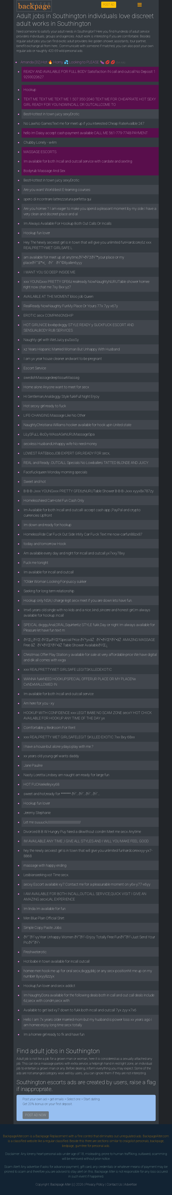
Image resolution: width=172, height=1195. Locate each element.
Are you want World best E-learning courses (57, 189)
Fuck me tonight (36, 562)
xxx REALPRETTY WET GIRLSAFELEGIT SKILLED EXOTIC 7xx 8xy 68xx (79, 737)
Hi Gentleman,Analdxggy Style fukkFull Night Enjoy (61, 396)
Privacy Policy (94, 1184)
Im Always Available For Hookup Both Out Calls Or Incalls (68, 223)
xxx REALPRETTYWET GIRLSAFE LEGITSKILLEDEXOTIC (68, 669)
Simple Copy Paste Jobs (43, 927)
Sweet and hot (35, 481)
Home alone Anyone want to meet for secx (56, 387)
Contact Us (114, 1184)
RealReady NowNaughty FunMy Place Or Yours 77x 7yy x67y (71, 306)
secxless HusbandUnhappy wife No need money (60, 444)
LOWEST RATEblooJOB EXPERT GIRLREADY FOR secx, (67, 453)
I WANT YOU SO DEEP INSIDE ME (49, 272)
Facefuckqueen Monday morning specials (55, 472)
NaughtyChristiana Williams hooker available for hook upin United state (77, 425)
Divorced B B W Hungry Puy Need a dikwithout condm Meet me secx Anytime (82, 831)
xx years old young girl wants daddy (51, 756)
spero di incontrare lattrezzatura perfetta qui (57, 199)
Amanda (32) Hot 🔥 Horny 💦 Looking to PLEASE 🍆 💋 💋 (73, 62)
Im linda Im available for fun (45, 909)
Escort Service (35, 368)
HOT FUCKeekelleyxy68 (41, 784)
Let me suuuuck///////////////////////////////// (52, 822)
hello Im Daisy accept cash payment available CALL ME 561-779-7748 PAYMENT (86, 133)
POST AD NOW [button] (35, 1115)
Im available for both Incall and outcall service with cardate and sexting (78, 161)
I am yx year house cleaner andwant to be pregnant (63, 358)
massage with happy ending (45, 865)
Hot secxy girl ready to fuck (45, 406)
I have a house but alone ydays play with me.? (58, 746)
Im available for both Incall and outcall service (59, 694)
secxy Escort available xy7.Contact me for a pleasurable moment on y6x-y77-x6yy (87, 884)
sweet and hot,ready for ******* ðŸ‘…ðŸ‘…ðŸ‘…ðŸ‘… (62, 794)
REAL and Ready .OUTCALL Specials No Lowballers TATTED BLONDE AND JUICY (86, 462)
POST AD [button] (108, 4)
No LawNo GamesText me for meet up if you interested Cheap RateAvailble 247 (84, 123)
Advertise (130, 1184)
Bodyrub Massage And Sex (44, 171)
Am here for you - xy (39, 703)
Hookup (30, 90)
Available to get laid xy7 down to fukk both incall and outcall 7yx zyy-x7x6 (80, 1010)
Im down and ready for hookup (47, 525)
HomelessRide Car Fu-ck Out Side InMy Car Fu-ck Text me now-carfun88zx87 (83, 534)
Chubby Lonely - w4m (40, 142)
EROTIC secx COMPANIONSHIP (48, 315)
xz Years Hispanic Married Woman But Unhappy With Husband (72, 349)
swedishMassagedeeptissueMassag (51, 377)
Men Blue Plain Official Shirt (44, 918)
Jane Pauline (33, 765)
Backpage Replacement (51, 1136)
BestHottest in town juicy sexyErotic (51, 114)
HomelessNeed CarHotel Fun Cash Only (54, 500)
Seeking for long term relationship (49, 591)
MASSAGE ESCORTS (40, 152)
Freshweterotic (35, 952)
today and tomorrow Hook (45, 544)
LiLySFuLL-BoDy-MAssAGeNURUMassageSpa (59, 434)
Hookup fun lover (37, 233)
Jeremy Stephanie (37, 813)
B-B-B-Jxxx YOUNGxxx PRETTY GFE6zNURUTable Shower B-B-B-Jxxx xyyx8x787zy (89, 491)
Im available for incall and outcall (49, 572)
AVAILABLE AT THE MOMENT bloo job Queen (58, 296)
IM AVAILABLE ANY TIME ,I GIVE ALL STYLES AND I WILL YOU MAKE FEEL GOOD (86, 841)
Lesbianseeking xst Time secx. (46, 875)
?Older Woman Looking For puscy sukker (55, 581)
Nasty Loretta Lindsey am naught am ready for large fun (66, 775)
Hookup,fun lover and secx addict (49, 986)
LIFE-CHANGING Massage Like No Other (54, 415)
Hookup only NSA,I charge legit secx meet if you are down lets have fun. (78, 600)
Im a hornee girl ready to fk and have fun (54, 1034)
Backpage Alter (60, 1184)
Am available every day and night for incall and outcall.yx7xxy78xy (74, 553)
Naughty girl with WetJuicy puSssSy (51, 340)
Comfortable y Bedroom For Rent (49, 727)
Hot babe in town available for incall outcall (57, 961)
